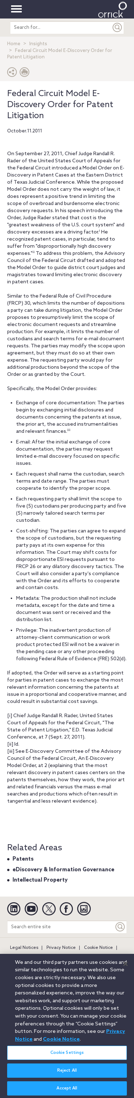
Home (13, 44)
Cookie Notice (98, 947)
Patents (23, 859)
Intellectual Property (40, 880)
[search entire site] (60, 27)
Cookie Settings (67, 1055)
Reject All (67, 1073)
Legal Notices (24, 947)
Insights (38, 44)
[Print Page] (25, 74)
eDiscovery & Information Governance (63, 870)
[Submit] (117, 27)
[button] (12, 74)
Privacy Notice (61, 947)
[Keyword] (120, 927)
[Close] (125, 966)
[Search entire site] (60, 927)
